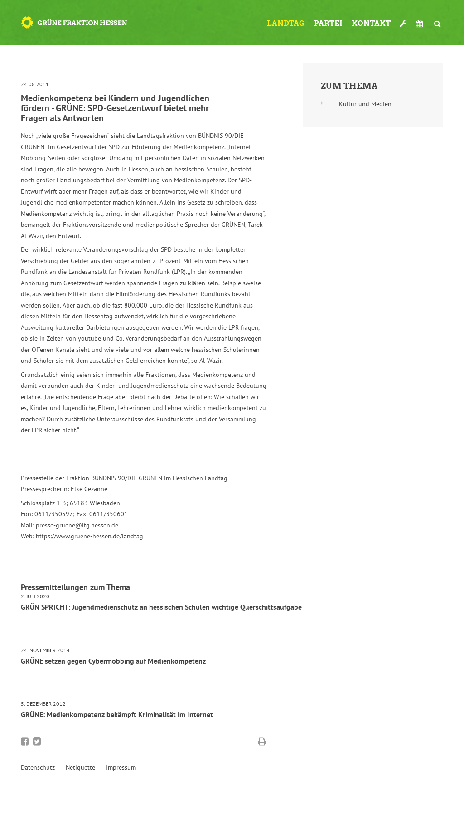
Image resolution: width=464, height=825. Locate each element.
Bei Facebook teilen (25, 741)
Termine (420, 23)
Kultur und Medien (365, 104)
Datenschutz (38, 767)
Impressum (121, 767)
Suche (438, 20)
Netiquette (80, 767)
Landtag (286, 23)
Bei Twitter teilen (37, 741)
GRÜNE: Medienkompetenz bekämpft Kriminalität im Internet (117, 714)
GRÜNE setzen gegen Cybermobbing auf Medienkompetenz (113, 660)
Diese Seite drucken (262, 741)
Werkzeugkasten (403, 20)
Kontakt (371, 23)
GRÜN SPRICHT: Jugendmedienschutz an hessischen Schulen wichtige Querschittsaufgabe (161, 606)
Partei (328, 23)
